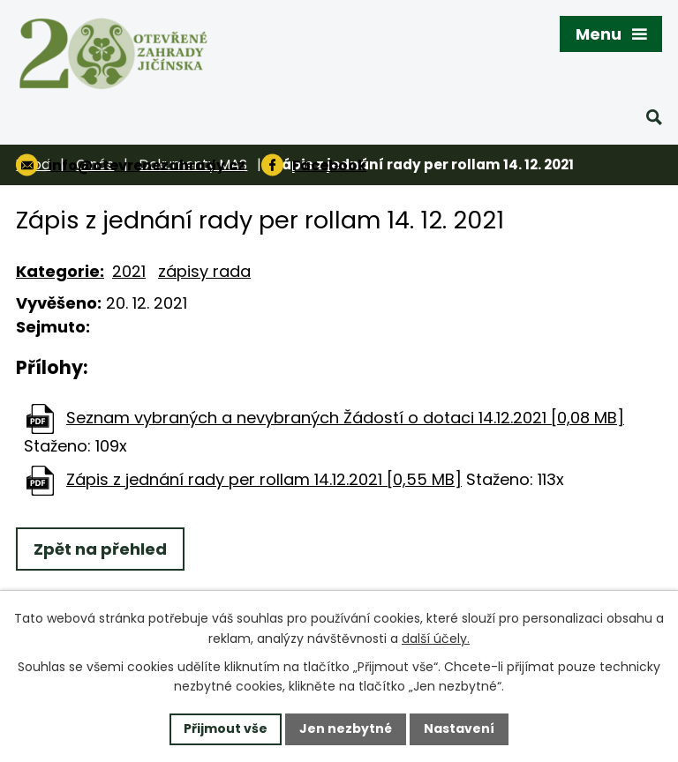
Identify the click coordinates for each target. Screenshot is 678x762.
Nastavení (459, 728)
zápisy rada (204, 271)
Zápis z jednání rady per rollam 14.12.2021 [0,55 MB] (264, 479)
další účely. (436, 638)
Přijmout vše (225, 728)
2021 (129, 271)
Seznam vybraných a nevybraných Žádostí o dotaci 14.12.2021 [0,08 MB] (345, 418)
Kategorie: (60, 271)
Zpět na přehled (100, 549)
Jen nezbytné (345, 728)
